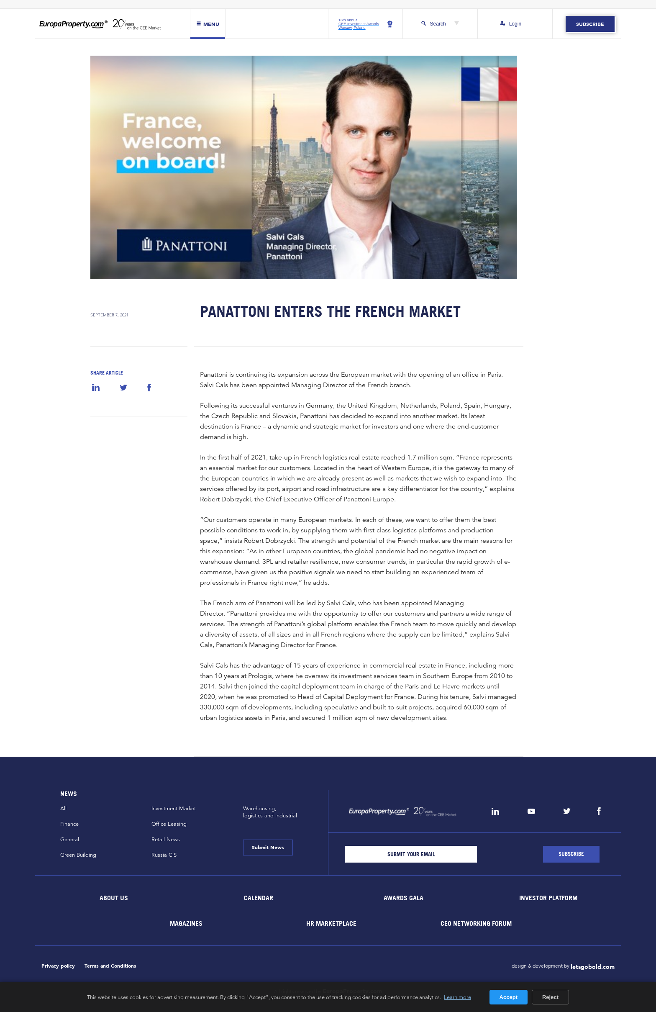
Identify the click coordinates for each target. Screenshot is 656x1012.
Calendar (258, 898)
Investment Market (173, 808)
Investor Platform (548, 898)
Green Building (78, 855)
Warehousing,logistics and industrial (270, 812)
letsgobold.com (593, 967)
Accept (509, 997)
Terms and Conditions (110, 966)
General (69, 839)
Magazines (186, 923)
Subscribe (590, 24)
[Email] (411, 854)
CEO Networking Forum (476, 923)
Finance (69, 824)
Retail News (165, 839)
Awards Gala (403, 898)
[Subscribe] (571, 854)
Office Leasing (169, 824)
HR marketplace (331, 923)
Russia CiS (164, 855)
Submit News (268, 847)
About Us (114, 898)
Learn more (457, 997)
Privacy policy (58, 966)
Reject (550, 997)
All (63, 808)
